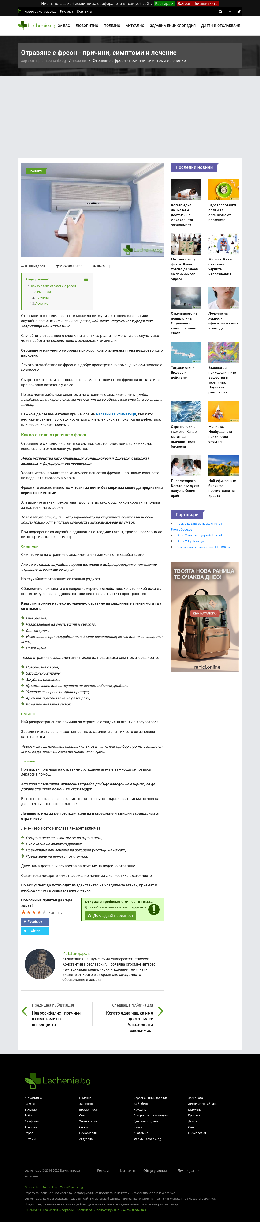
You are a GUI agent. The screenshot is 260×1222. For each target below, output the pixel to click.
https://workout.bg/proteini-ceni (199, 535)
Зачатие (31, 1109)
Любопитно (87, 26)
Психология (88, 1133)
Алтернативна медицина (151, 1115)
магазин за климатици (116, 414)
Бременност (88, 1109)
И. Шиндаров (35, 266)
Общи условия (155, 1170)
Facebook (33, 922)
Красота (194, 1115)
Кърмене (194, 1109)
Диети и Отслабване (202, 1103)
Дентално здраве (146, 1121)
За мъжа (31, 1103)
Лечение (41, 303)
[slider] (34, 912)
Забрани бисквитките (198, 3)
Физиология (197, 1133)
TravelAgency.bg (71, 1187)
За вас (64, 26)
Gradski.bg (32, 1187)
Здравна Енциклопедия (150, 1098)
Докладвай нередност (111, 915)
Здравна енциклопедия (173, 26)
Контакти (84, 11)
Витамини (32, 1139)
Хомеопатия (88, 1121)
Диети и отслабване (220, 26)
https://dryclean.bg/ (190, 541)
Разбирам (164, 3)
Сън (191, 1127)
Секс (82, 1115)
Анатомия (141, 1133)
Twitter (32, 931)
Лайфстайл (32, 1121)
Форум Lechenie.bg (147, 1139)
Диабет (193, 1121)
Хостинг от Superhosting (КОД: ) (111, 1210)
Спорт (83, 1127)
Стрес (29, 1133)
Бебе (28, 1115)
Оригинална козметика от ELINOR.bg (203, 547)
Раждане (140, 1109)
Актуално (135, 26)
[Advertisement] (130, 111)
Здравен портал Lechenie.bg (43, 60)
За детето (86, 1103)
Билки (138, 1127)
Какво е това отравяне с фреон (53, 286)
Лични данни (189, 1170)
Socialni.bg (49, 1187)
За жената (195, 1098)
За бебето (141, 1103)
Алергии (31, 1127)
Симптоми (43, 292)
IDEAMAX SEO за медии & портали (49, 1210)
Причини (42, 297)
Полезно (112, 26)
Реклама (66, 11)
